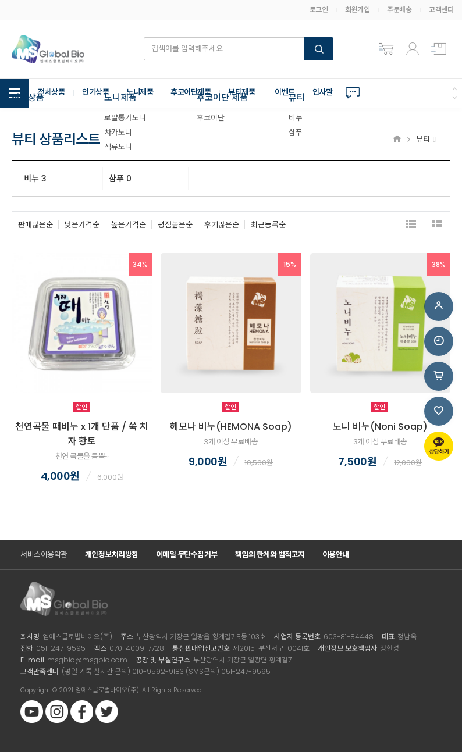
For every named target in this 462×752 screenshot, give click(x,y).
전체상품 (52, 93)
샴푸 (120, 178)
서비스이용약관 (43, 554)
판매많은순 (35, 224)
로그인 (319, 10)
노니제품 (145, 93)
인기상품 (98, 93)
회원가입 (357, 10)
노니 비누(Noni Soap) (380, 426)
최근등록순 (268, 224)
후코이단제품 (199, 93)
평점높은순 (175, 224)
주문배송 (399, 10)
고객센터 (441, 10)
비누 (35, 178)
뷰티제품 (253, 93)
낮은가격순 (82, 224)
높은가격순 (128, 224)
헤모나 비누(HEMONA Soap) (231, 426)
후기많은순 (221, 224)
